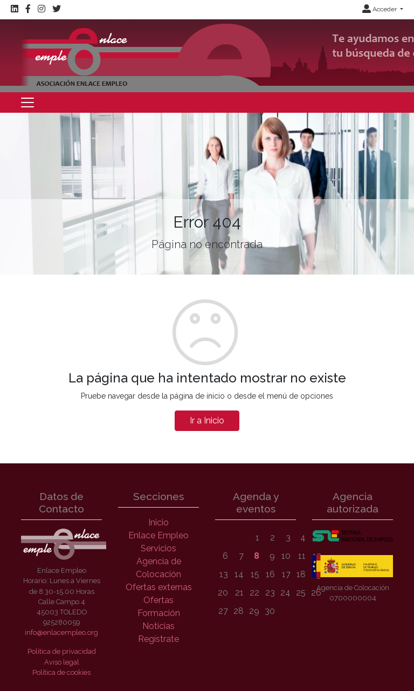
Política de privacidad (61, 651)
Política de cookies (61, 672)
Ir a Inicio (207, 420)
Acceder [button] (380, 9)
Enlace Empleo (158, 535)
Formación (158, 613)
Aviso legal (61, 662)
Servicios (158, 548)
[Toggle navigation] (27, 102)
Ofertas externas (159, 587)
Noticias (158, 626)
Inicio (158, 522)
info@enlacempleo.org (61, 632)
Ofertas (158, 600)
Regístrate (158, 639)
